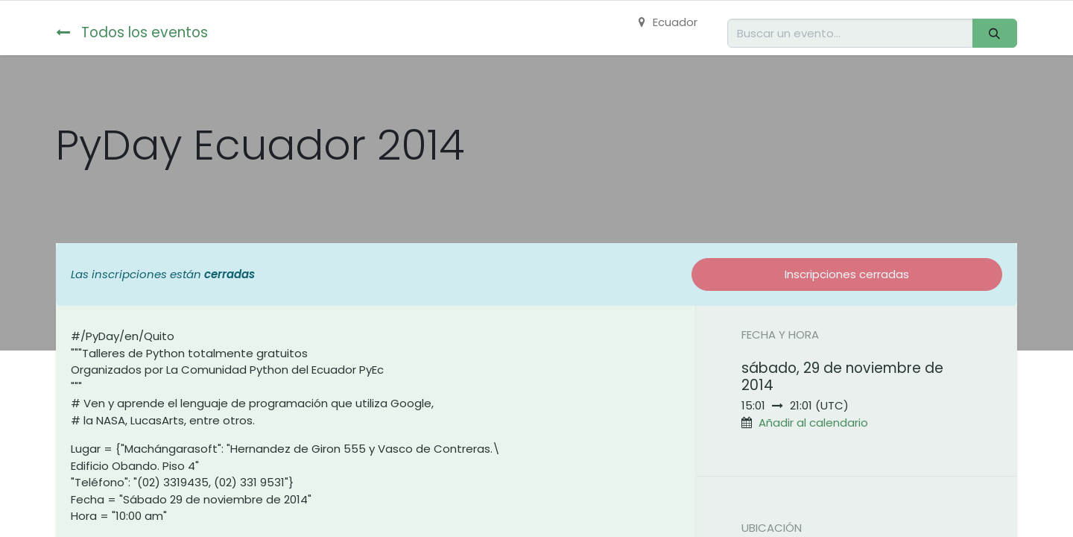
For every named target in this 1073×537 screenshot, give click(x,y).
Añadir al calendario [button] (813, 422)
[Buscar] (994, 33)
